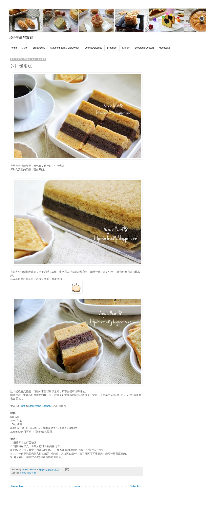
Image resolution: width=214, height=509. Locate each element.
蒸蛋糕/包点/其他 (27, 473)
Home (14, 47)
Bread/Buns (39, 47)
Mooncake (164, 47)
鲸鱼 (23, 405)
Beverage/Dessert (144, 47)
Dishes (126, 47)
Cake (25, 47)
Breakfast (112, 47)
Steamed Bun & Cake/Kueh (64, 47)
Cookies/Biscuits (93, 47)
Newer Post (17, 486)
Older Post (135, 486)
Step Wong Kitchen (39, 405)
